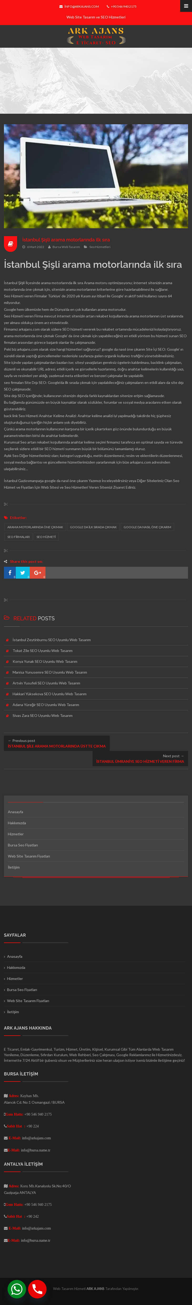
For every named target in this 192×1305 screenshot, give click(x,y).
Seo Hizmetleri (99, 247)
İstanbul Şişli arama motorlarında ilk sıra (66, 239)
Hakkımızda (17, 823)
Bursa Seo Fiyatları (23, 845)
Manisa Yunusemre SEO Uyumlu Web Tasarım (50, 672)
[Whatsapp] (17, 1289)
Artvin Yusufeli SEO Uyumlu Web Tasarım (46, 683)
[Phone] (37, 1289)
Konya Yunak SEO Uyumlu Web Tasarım (45, 661)
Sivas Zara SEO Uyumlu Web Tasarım (43, 715)
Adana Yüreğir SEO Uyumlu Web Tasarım (46, 704)
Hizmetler (16, 834)
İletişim (14, 867)
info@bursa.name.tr (35, 1150)
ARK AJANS (96, 1289)
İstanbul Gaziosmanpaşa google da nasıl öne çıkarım (46, 480)
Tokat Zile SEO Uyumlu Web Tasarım (43, 650)
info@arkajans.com (79, 6)
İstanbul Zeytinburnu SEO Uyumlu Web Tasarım (52, 639)
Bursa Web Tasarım (66, 247)
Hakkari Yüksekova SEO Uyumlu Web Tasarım (50, 694)
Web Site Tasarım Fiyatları (29, 856)
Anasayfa (15, 811)
